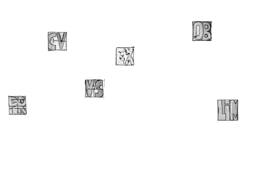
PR (19, 106)
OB (202, 32)
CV (57, 42)
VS (95, 90)
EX (126, 57)
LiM (228, 111)
